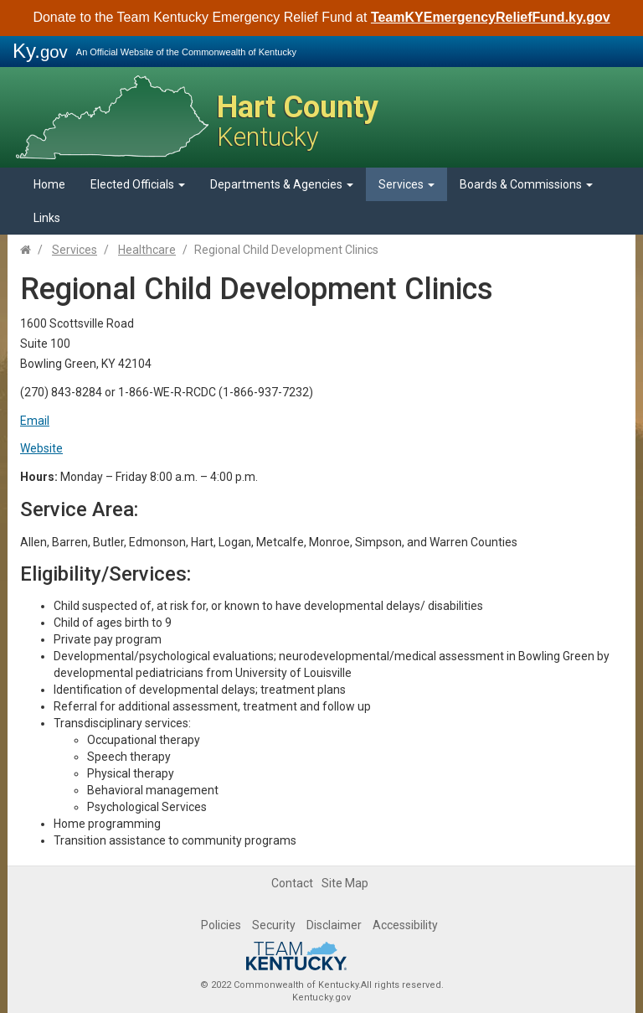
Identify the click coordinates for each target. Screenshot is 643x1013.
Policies (221, 925)
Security (274, 925)
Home (49, 184)
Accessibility (405, 925)
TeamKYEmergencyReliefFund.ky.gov (490, 17)
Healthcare (147, 249)
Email (34, 420)
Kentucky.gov (321, 997)
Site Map (345, 883)
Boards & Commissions (526, 184)
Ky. (40, 50)
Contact (292, 883)
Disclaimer (334, 925)
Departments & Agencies (281, 184)
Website (41, 448)
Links (46, 218)
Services (406, 184)
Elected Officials (137, 184)
